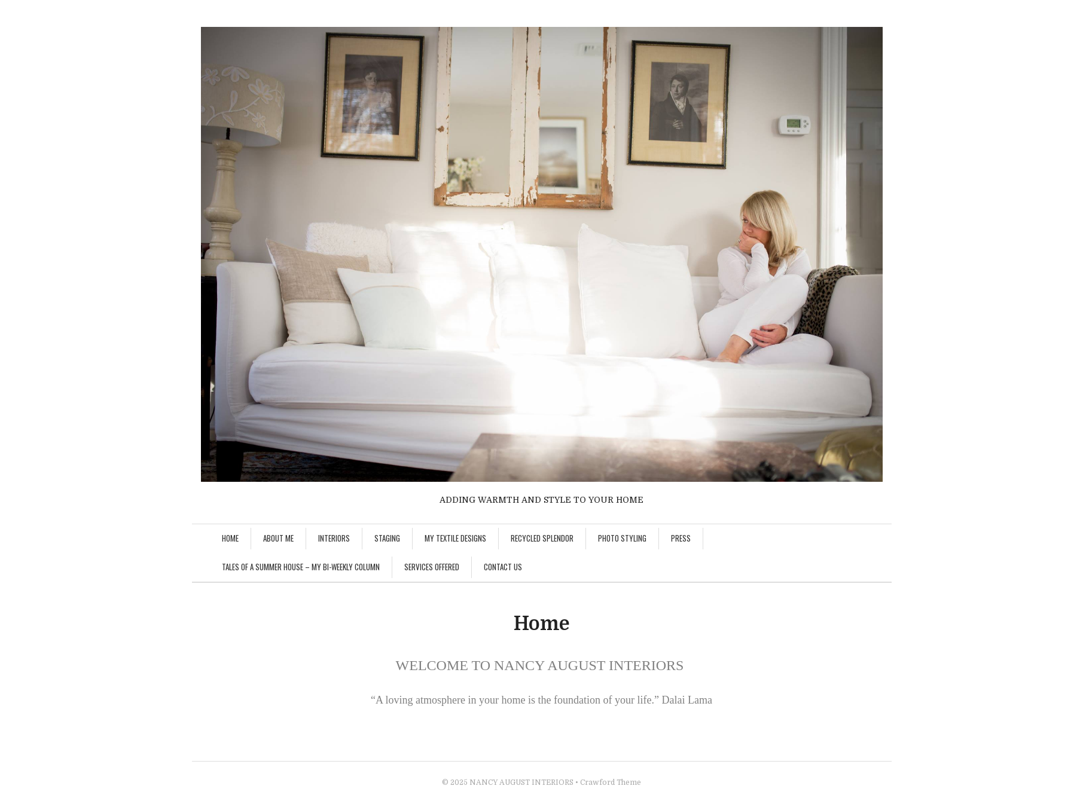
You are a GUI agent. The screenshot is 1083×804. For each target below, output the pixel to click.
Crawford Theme (610, 782)
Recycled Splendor (542, 538)
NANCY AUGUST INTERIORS (521, 782)
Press (681, 538)
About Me (278, 538)
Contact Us (503, 567)
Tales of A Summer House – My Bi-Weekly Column (301, 567)
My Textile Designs (455, 538)
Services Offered (431, 567)
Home (230, 538)
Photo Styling (622, 538)
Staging (387, 538)
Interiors (334, 538)
